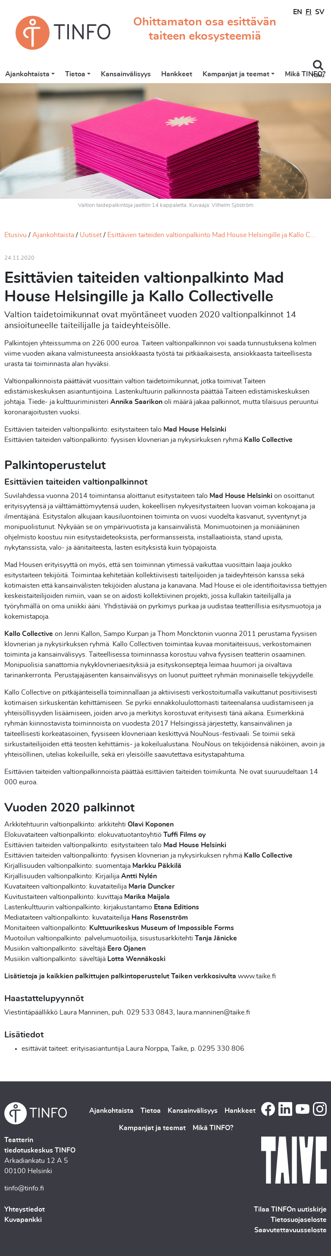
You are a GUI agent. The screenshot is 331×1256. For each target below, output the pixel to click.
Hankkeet (176, 74)
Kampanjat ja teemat (236, 74)
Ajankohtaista (27, 74)
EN (297, 12)
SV (319, 12)
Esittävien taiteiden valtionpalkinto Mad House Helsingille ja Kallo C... (211, 235)
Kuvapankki (23, 1219)
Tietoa (75, 74)
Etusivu (15, 235)
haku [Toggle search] (318, 75)
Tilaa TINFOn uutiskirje (290, 1209)
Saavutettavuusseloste (290, 1230)
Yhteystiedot (24, 1209)
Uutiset (91, 235)
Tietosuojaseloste (299, 1219)
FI (309, 12)
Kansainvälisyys (126, 74)
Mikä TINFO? (305, 74)
